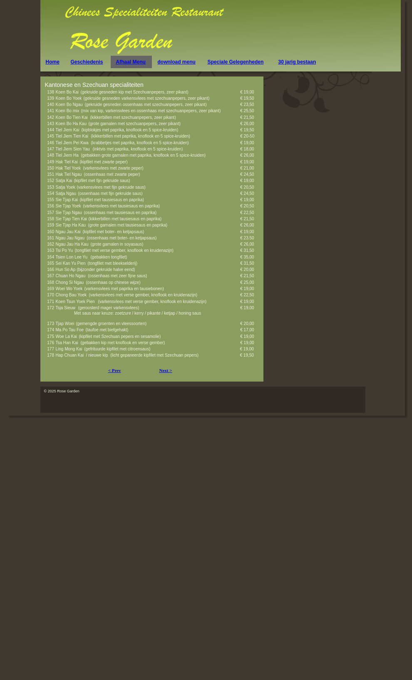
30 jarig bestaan (297, 62)
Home (53, 62)
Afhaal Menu (131, 62)
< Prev (114, 370)
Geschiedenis (87, 62)
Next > (165, 370)
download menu (177, 62)
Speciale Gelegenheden (236, 62)
